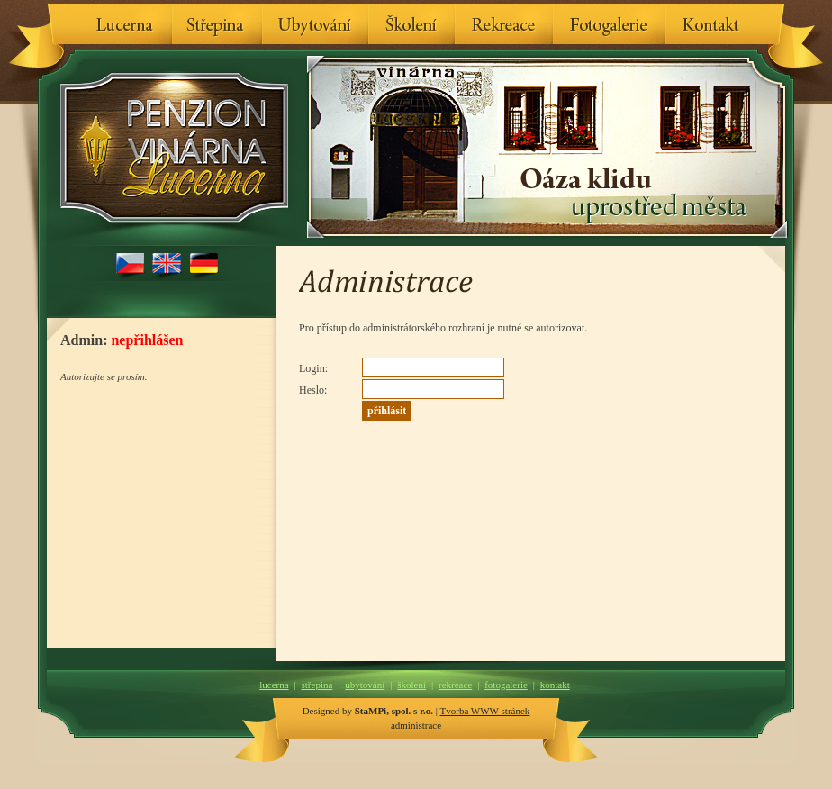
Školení (411, 24)
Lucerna (124, 24)
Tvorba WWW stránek (485, 710)
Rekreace (504, 24)
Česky (130, 265)
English (167, 265)
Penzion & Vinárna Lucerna (169, 148)
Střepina (217, 24)
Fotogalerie (609, 24)
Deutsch (203, 265)
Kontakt (711, 24)
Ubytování (315, 24)
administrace (416, 725)
